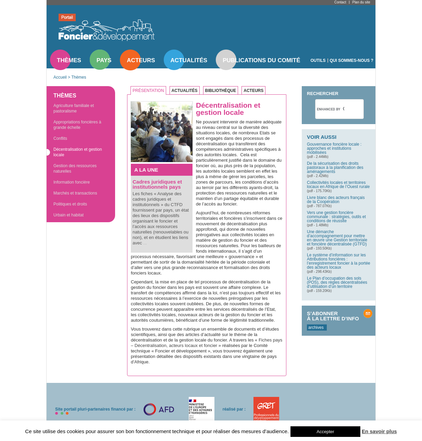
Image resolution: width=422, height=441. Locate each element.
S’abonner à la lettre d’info (333, 315)
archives (316, 327)
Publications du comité (261, 60)
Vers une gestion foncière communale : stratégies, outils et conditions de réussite (336, 216)
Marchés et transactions (75, 193)
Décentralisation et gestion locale (77, 152)
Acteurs (141, 60)
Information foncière (71, 182)
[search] (330, 109)
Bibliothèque (220, 90)
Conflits (60, 138)
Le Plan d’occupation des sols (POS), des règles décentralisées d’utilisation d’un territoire (337, 282)
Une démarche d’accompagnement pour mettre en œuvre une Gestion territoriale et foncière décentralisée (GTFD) (337, 237)
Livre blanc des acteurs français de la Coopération (336, 199)
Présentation (148, 90)
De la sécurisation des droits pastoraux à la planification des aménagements (335, 167)
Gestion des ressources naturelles (75, 168)
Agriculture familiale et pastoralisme (73, 108)
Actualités (189, 60)
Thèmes (69, 60)
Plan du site (361, 2)
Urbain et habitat (68, 215)
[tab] (150, 90)
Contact (340, 2)
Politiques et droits (70, 204)
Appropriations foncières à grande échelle (77, 125)
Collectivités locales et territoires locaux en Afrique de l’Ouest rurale (338, 184)
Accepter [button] (325, 431)
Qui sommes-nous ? (351, 60)
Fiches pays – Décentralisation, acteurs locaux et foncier (206, 342)
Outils (318, 60)
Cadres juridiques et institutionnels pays (157, 184)
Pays (104, 60)
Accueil (60, 77)
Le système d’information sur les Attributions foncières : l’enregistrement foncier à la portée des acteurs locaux (338, 261)
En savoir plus (379, 431)
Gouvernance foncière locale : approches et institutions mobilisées (334, 148)
